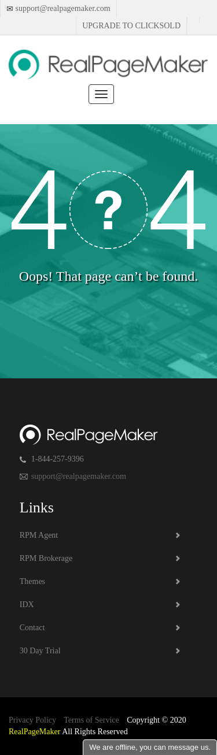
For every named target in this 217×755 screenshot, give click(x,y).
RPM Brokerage (46, 558)
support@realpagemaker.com (62, 8)
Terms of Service (91, 720)
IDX (27, 604)
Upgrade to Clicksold (131, 25)
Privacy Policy (32, 720)
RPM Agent (39, 535)
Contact (32, 627)
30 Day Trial (40, 650)
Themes (32, 581)
